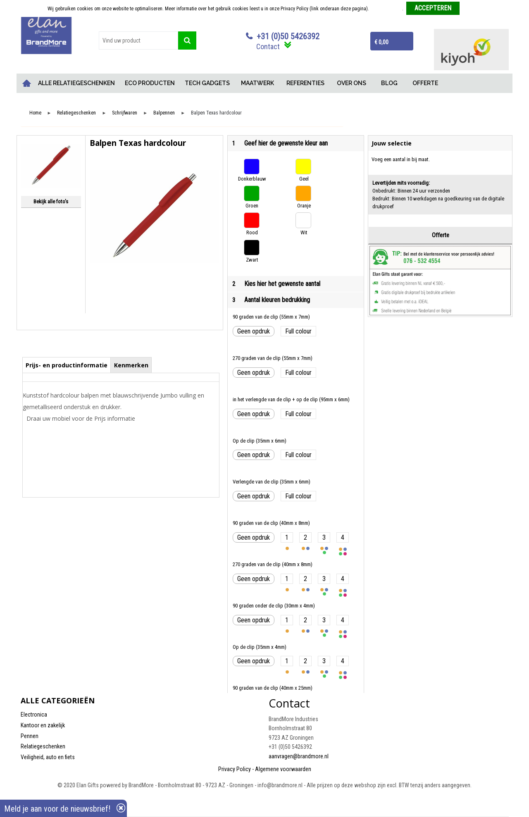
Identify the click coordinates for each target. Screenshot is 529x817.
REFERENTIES (305, 83)
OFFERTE (425, 83)
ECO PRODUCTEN (150, 83)
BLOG (389, 83)
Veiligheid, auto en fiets (48, 757)
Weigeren (472, 9)
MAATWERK (257, 83)
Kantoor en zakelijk (43, 725)
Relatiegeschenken (76, 113)
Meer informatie (386, 9)
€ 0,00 (381, 42)
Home (27, 83)
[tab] (66, 365)
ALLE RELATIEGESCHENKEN (76, 83)
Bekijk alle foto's (50, 201)
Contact (268, 46)
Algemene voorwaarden (283, 769)
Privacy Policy (234, 769)
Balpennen (164, 113)
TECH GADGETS (207, 83)
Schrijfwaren (124, 113)
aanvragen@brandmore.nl (299, 756)
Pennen (29, 736)
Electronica (34, 714)
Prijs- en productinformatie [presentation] (66, 365)
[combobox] (138, 40)
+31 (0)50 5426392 (288, 36)
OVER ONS (351, 83)
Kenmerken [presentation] (131, 365)
